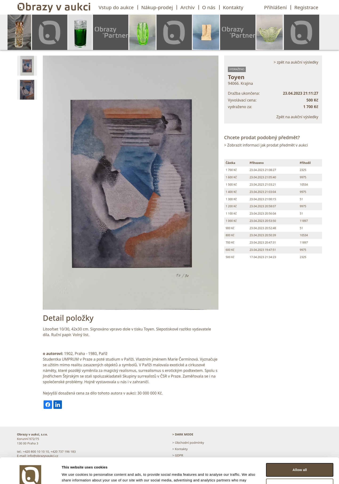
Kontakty (233, 7)
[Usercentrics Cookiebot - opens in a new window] (30, 474)
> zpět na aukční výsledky (296, 62)
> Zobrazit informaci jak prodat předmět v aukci (266, 145)
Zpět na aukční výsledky (297, 116)
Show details (73, 475)
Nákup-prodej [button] (157, 7)
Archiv (187, 7)
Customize (300, 461)
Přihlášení (275, 7)
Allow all (300, 446)
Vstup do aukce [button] (116, 7)
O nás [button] (208, 7)
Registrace (306, 7)
